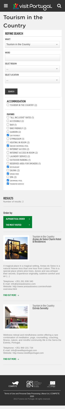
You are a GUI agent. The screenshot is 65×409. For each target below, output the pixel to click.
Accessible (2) (17, 121)
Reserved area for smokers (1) (25, 164)
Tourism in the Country (18, 44)
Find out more (11, 295)
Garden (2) (15, 132)
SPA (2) (13, 177)
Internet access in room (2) (24, 153)
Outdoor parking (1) (20, 160)
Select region (11, 64)
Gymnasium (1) (17, 139)
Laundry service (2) (20, 156)
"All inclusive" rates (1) (22, 117)
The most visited (19, 225)
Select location (12, 75)
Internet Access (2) (19, 149)
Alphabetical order (19, 219)
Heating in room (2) (20, 142)
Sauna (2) (15, 170)
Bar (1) (13, 125)
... (7, 69)
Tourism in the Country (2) (23, 105)
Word (7, 53)
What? (7, 39)
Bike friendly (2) (18, 128)
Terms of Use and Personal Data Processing (22, 394)
